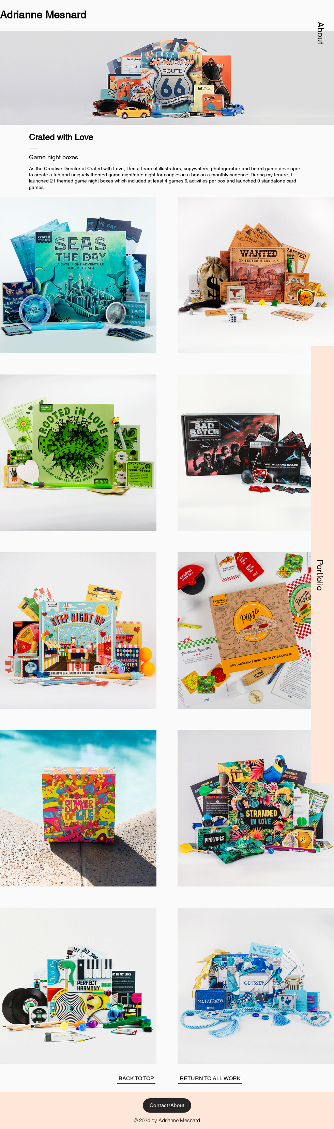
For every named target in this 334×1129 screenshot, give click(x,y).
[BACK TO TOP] (136, 1078)
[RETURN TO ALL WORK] (210, 1078)
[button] (320, 33)
